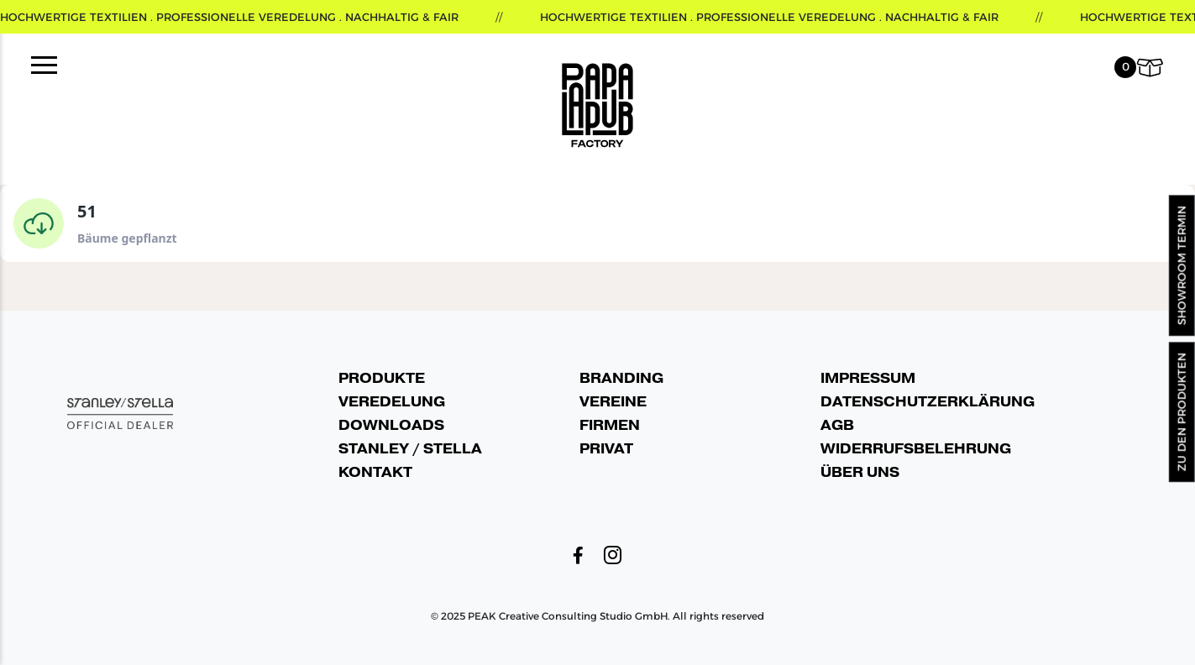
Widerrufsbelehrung (915, 449)
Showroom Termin (1181, 266)
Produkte (381, 378)
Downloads (391, 425)
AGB (837, 425)
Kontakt (375, 472)
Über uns (859, 472)
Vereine (613, 402)
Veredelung (391, 402)
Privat (606, 449)
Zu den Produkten (1181, 412)
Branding (621, 378)
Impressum (867, 378)
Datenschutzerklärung (927, 402)
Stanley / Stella (410, 449)
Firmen (609, 425)
